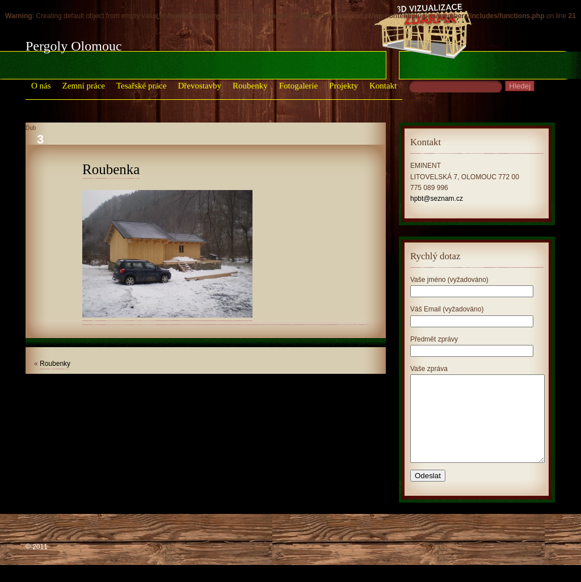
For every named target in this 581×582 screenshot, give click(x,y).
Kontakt (383, 85)
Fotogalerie (298, 85)
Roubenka (111, 169)
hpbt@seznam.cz (436, 199)
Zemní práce (83, 85)
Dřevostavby (199, 85)
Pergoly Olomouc (74, 46)
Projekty (343, 85)
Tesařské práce (141, 85)
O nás (41, 85)
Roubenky (250, 85)
